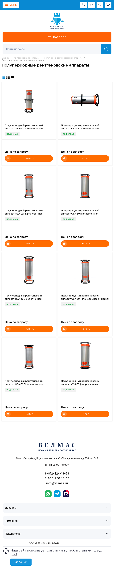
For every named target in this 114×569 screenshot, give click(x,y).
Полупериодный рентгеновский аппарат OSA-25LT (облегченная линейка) (80, 128)
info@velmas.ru (57, 483)
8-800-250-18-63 (57, 478)
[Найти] (106, 49)
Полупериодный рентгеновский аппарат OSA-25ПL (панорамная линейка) (24, 213)
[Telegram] (57, 493)
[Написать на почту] (91, 5)
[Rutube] (66, 493)
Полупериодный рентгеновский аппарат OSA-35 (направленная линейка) (80, 384)
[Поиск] (53, 49)
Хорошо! (21, 562)
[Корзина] (108, 5)
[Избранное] (100, 5)
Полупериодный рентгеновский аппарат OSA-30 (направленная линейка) (80, 213)
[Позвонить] (83, 5)
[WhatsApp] (48, 493)
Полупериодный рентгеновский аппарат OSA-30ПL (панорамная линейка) (24, 384)
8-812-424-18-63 (57, 473)
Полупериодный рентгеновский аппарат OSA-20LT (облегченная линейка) (24, 128)
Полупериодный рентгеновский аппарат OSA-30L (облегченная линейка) (24, 299)
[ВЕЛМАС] (57, 20)
